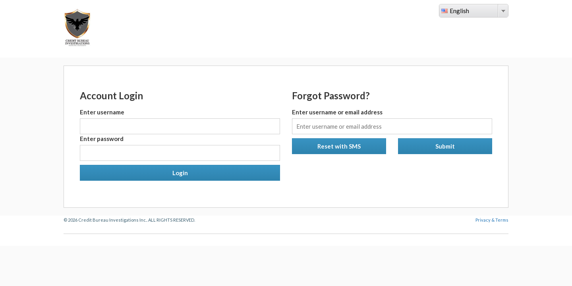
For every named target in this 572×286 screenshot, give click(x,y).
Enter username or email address (337, 112)
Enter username (102, 112)
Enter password (102, 138)
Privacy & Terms (491, 219)
